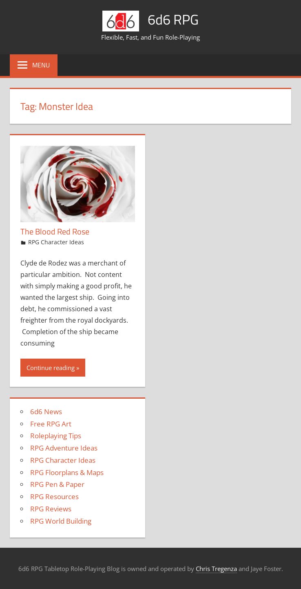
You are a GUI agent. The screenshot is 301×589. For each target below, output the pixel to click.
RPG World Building (60, 520)
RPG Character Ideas (56, 242)
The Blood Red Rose (54, 231)
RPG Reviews (50, 508)
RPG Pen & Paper (57, 484)
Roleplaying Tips (55, 435)
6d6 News (46, 411)
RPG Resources (54, 496)
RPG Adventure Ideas (63, 448)
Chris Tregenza (216, 568)
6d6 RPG (173, 19)
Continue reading (51, 367)
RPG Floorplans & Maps (67, 472)
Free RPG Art (50, 423)
